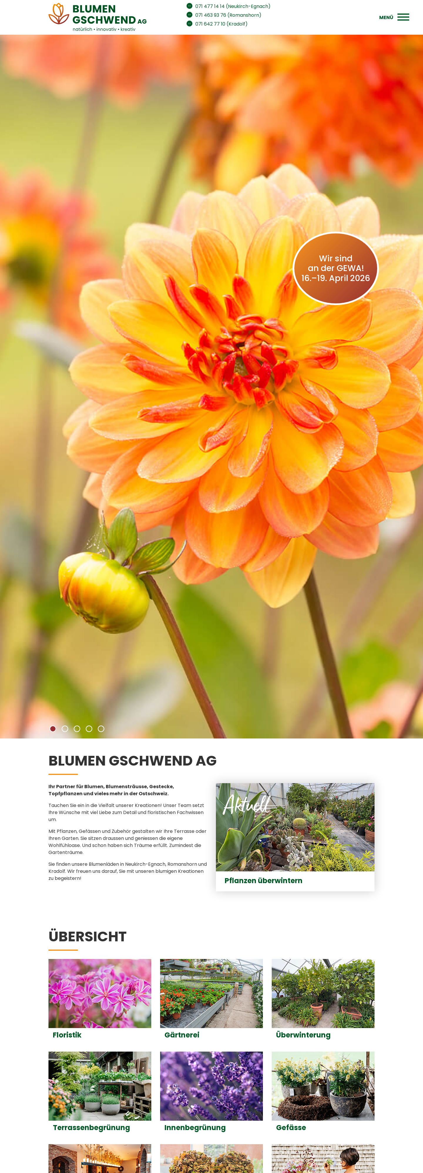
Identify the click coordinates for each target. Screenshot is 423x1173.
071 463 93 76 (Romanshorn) (228, 15)
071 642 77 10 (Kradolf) (221, 24)
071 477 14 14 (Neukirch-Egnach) (233, 6)
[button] (53, 729)
